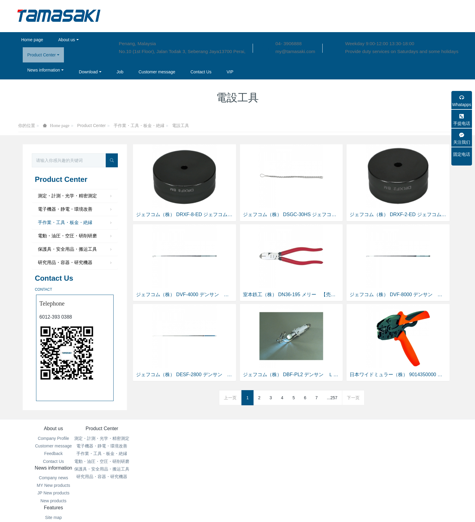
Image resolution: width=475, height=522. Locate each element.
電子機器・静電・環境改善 (75, 209)
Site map (274, 438)
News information (201, 428)
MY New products (200, 445)
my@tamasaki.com (295, 51)
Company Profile (53, 438)
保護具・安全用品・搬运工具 (75, 249)
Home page (32, 39)
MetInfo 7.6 (228, 508)
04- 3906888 (288, 43)
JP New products (201, 453)
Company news (200, 438)
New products (201, 461)
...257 (332, 397)
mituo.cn (274, 508)
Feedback (53, 453)
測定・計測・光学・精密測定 (75, 196)
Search (274, 453)
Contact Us (53, 461)
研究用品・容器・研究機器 (75, 262)
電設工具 (180, 125)
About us (53, 428)
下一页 (353, 397)
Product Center (91, 125)
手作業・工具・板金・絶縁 (139, 125)
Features (274, 428)
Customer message (53, 445)
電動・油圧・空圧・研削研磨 (75, 236)
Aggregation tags (274, 445)
